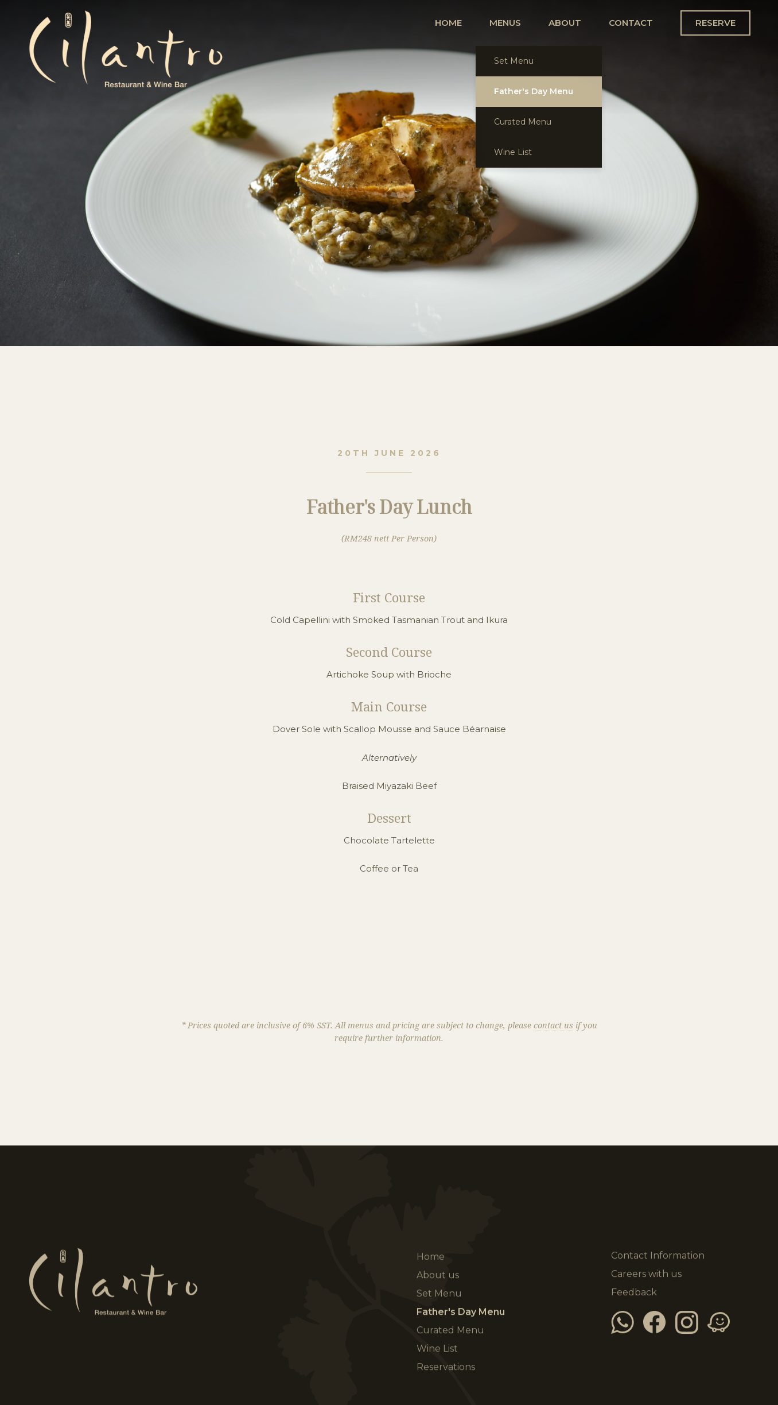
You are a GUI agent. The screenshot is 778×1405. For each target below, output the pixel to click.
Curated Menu (450, 1331)
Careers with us (646, 1273)
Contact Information (658, 1255)
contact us (553, 1025)
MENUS (505, 22)
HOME (448, 22)
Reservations (446, 1368)
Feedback (634, 1292)
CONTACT (631, 22)
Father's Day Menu (461, 1312)
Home (213, 57)
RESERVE (715, 22)
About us (438, 1276)
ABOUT (565, 22)
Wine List (437, 1349)
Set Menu (439, 1294)
